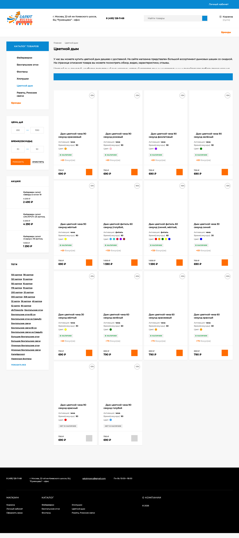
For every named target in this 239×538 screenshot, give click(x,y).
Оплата (39, 4)
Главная (10, 4)
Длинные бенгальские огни (25, 352)
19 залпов (27, 294)
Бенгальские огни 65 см (23, 321)
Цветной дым (78, 514)
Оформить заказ (14, 518)
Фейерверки (48, 510)
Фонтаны (46, 518)
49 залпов (37, 308)
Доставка (25, 4)
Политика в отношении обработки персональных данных (82, 4)
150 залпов (16, 290)
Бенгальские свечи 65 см (24, 334)
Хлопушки (77, 510)
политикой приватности (164, 535)
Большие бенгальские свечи (25, 348)
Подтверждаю (204, 533)
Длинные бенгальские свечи (26, 356)
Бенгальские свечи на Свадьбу (27, 339)
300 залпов (16, 303)
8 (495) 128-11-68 (115, 18)
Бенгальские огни (33, 317)
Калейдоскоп (18, 361)
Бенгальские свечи (21, 330)
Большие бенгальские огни (25, 343)
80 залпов (26, 312)
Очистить (38, 168)
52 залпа (15, 312)
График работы (145, 4)
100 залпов (16, 281)
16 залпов (27, 290)
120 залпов (16, 286)
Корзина (10, 510)
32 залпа (15, 308)
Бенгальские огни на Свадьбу (26, 325)
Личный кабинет (14, 514)
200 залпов (16, 299)
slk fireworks (17, 317)
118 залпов (28, 281)
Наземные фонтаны (21, 365)
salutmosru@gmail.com (94, 483)
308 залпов (29, 303)
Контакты (126, 4)
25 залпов (28, 299)
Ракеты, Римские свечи (83, 518)
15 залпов (27, 286)
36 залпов (26, 308)
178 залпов (16, 294)
